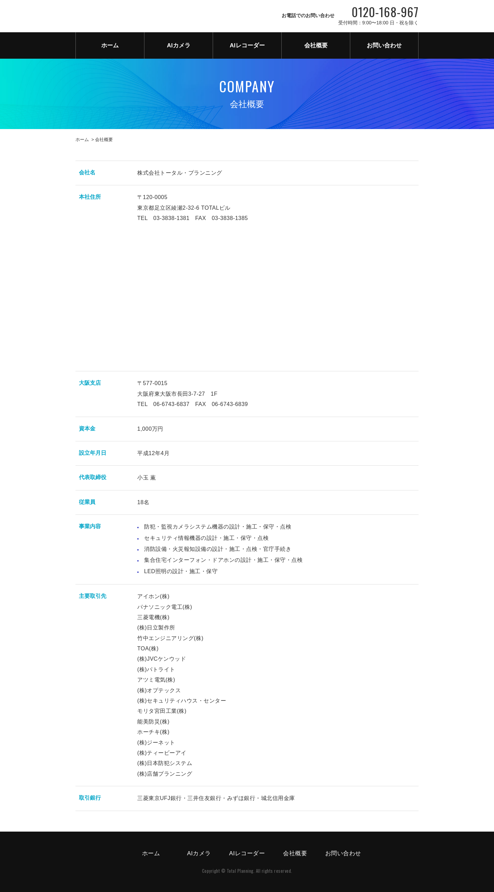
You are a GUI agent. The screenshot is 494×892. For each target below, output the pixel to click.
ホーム (110, 45)
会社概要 (316, 45)
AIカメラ (178, 45)
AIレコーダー (247, 45)
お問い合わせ (384, 45)
